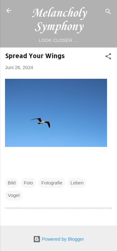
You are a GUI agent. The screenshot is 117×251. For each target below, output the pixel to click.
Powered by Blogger (58, 239)
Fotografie (51, 182)
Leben (77, 182)
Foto (28, 182)
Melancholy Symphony (58, 20)
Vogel (14, 195)
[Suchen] (108, 12)
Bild (12, 182)
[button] (108, 57)
